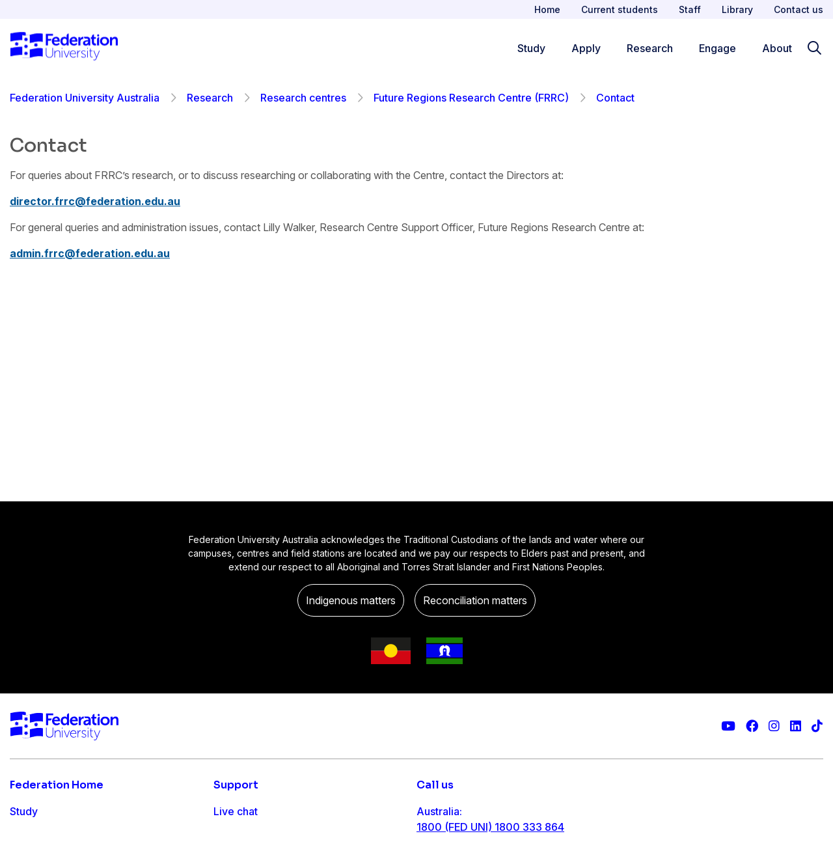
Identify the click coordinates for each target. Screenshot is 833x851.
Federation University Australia (84, 97)
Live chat (235, 811)
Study (24, 811)
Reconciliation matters (475, 600)
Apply (24, 837)
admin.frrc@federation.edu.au (90, 253)
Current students (619, 9)
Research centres (303, 97)
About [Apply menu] (777, 48)
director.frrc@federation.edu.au (95, 201)
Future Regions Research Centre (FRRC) (471, 97)
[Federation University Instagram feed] (774, 726)
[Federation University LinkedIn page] (795, 726)
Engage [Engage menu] (717, 48)
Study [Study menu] (531, 48)
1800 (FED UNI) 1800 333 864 (490, 826)
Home (547, 9)
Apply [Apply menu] (586, 48)
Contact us (798, 9)
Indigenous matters (351, 600)
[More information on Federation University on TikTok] (817, 726)
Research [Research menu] (650, 48)
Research (210, 97)
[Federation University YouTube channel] (728, 726)
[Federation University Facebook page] (752, 726)
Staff (690, 9)
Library (737, 9)
